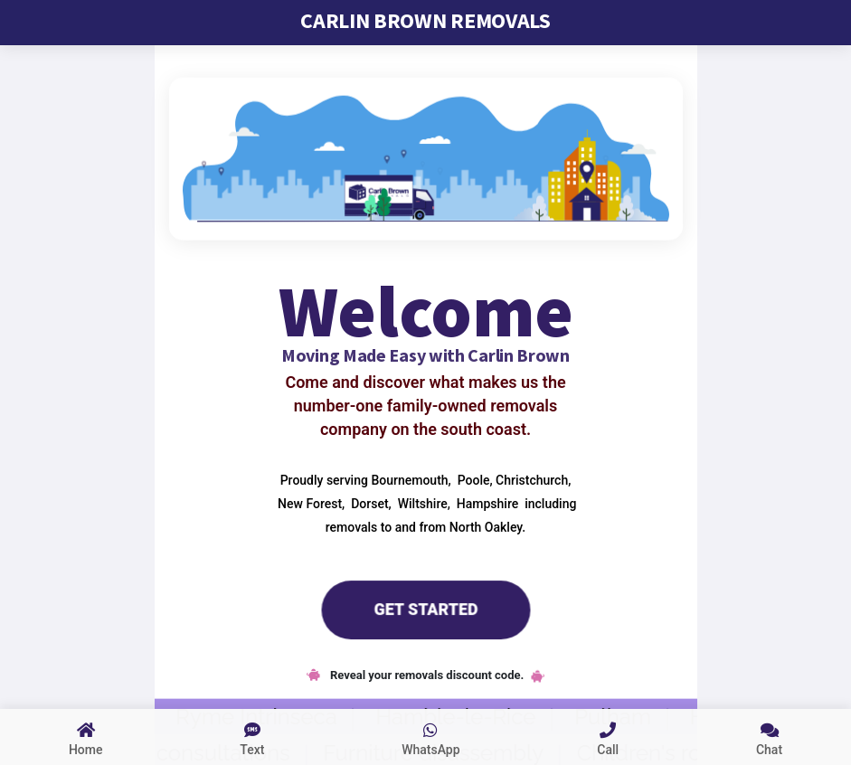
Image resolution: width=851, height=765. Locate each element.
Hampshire (485, 503)
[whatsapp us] (430, 737)
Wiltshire (420, 503)
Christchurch (531, 479)
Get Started (425, 609)
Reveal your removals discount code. (426, 675)
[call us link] (607, 737)
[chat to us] (769, 737)
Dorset (368, 503)
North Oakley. (487, 526)
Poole (471, 479)
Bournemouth (408, 479)
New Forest (308, 503)
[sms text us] (252, 737)
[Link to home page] (85, 737)
